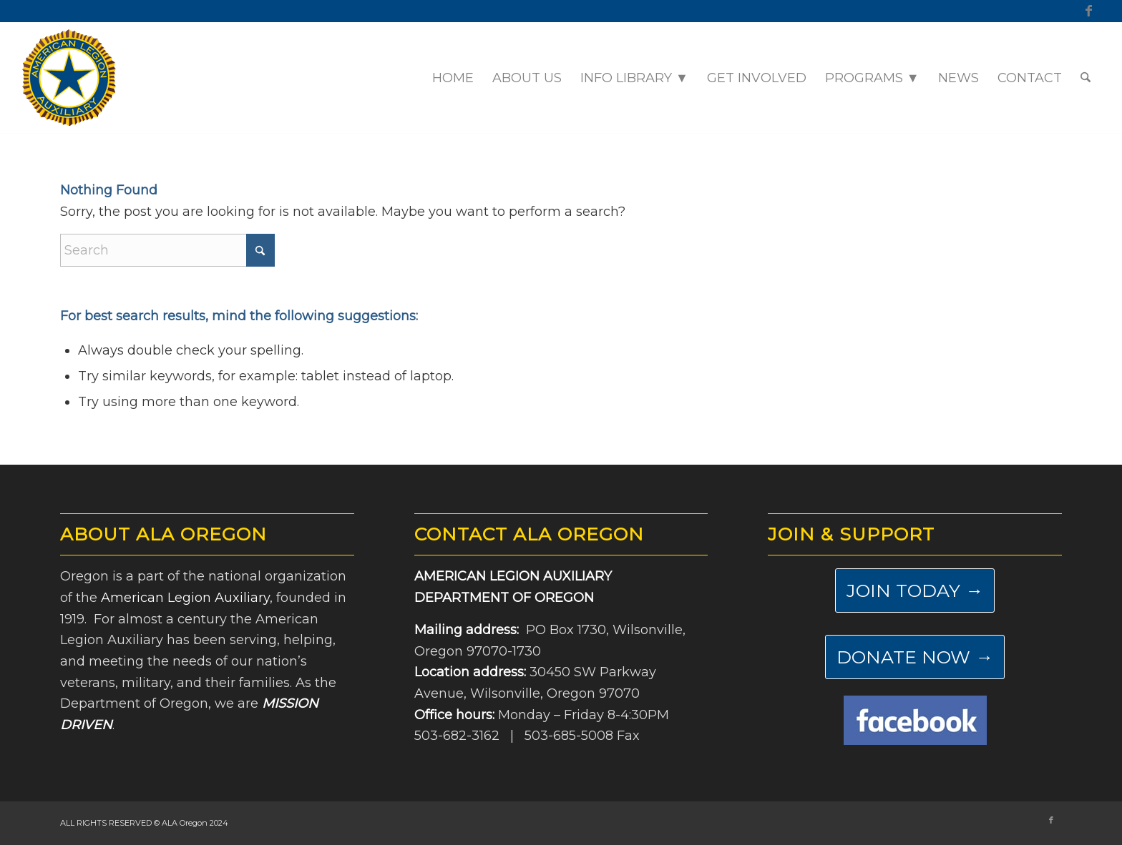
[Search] (1085, 78)
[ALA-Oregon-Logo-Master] (69, 78)
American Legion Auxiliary (185, 598)
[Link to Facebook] (1089, 10)
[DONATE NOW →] (915, 657)
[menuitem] (453, 78)
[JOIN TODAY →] (915, 590)
